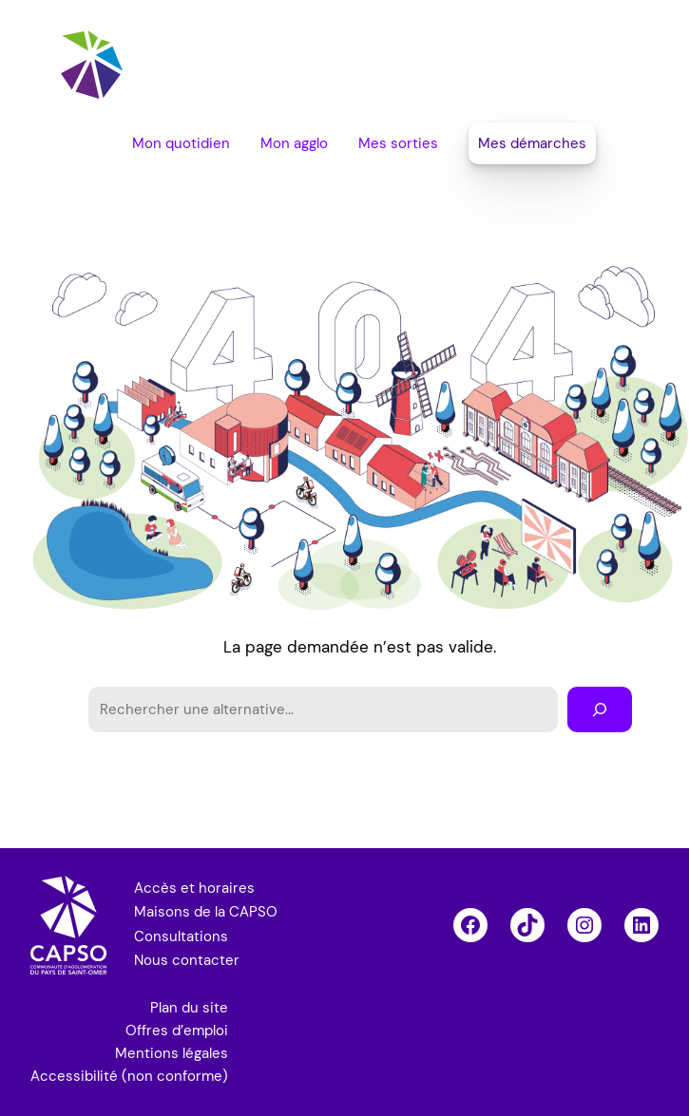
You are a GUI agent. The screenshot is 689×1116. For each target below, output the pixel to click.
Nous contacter (186, 960)
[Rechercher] (599, 709)
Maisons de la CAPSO (206, 911)
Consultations (181, 936)
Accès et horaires (194, 888)
